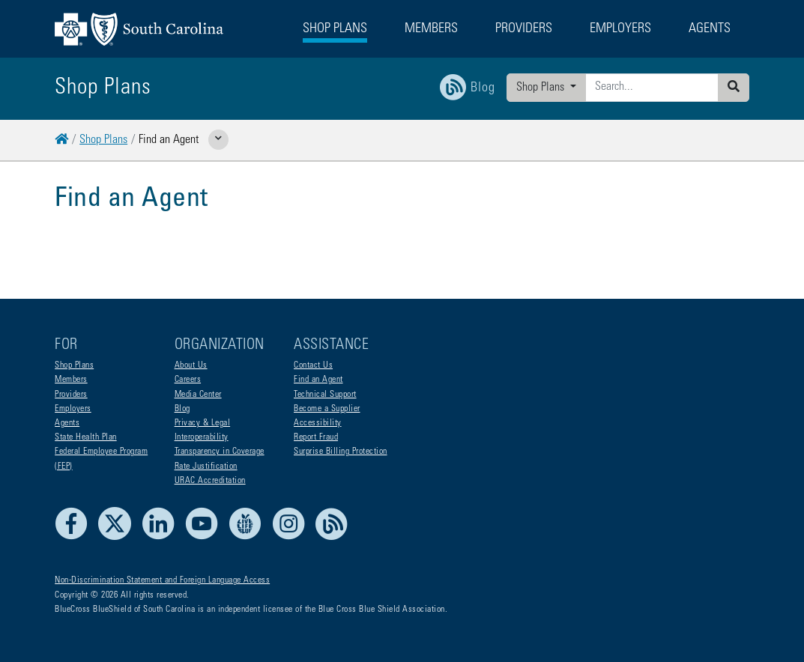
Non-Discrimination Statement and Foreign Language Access (162, 580)
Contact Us (313, 365)
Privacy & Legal (203, 423)
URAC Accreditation (210, 480)
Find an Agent (318, 379)
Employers (73, 408)
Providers (71, 394)
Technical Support (325, 394)
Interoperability (202, 437)
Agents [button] (710, 29)
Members (71, 379)
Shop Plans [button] (335, 29)
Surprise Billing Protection (340, 451)
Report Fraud (316, 437)
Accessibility (318, 423)
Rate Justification (206, 466)
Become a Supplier (327, 408)
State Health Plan (86, 437)
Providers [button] (523, 29)
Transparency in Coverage (220, 451)
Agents (67, 423)
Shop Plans (541, 88)
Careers (188, 379)
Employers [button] (620, 29)
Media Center (198, 394)
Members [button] (431, 29)
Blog (182, 408)
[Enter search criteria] (652, 87)
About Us (191, 365)
